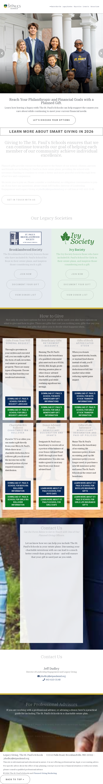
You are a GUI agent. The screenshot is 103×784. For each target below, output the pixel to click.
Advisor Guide (95, 6)
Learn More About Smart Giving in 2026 (51, 132)
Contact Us (86, 6)
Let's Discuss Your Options (51, 120)
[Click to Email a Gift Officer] (51, 709)
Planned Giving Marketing (45, 773)
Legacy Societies (67, 6)
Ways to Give (77, 6)
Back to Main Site (55, 6)
